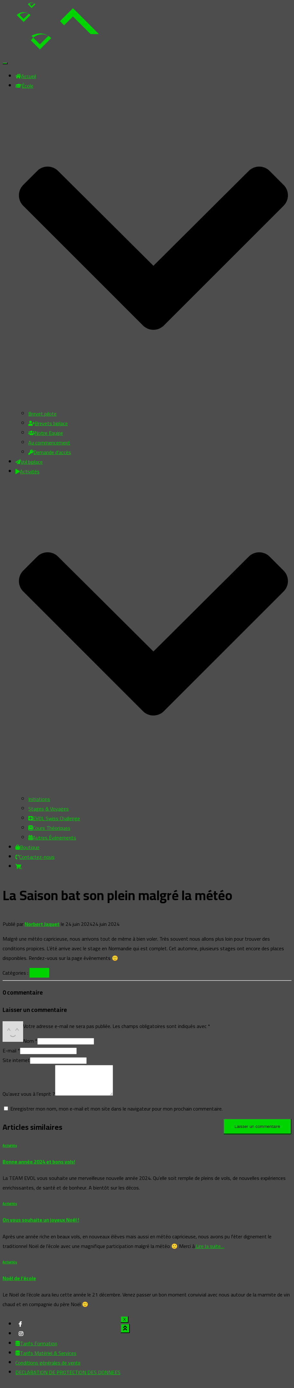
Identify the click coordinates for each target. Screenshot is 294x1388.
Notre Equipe (45, 433)
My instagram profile (20, 1341)
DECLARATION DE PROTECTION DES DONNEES (67, 1378)
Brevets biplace (48, 423)
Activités (39, 973)
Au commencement (49, 442)
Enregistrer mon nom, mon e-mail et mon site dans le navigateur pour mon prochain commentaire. (116, 1114)
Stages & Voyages (48, 808)
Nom (30, 1041)
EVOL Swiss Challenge (54, 818)
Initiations (39, 799)
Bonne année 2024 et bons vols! (39, 1167)
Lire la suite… (209, 1252)
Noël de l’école (19, 1284)
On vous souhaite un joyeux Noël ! (41, 1225)
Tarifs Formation (36, 1349)
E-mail (11, 1050)
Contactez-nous (35, 857)
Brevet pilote (42, 413)
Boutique (27, 847)
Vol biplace (29, 462)
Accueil (25, 76)
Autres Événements (52, 837)
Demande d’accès (49, 452)
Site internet (16, 1060)
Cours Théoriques (49, 828)
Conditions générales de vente (48, 1368)
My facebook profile (20, 1332)
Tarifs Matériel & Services (45, 1359)
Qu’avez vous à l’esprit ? (29, 1099)
